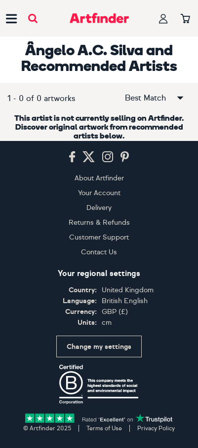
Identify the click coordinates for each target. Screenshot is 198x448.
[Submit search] (32, 18)
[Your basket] (185, 19)
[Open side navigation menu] (11, 18)
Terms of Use (104, 428)
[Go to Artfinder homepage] (99, 18)
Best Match (155, 98)
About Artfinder (99, 178)
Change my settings (99, 347)
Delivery (99, 208)
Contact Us (99, 252)
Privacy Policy (156, 428)
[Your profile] (163, 18)
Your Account (99, 193)
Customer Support (99, 237)
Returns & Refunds (99, 222)
